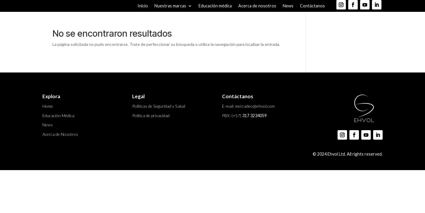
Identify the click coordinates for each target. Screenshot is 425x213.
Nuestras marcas (170, 6)
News (288, 6)
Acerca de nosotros (257, 6)
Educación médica (215, 6)
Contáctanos (312, 6)
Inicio (143, 6)
